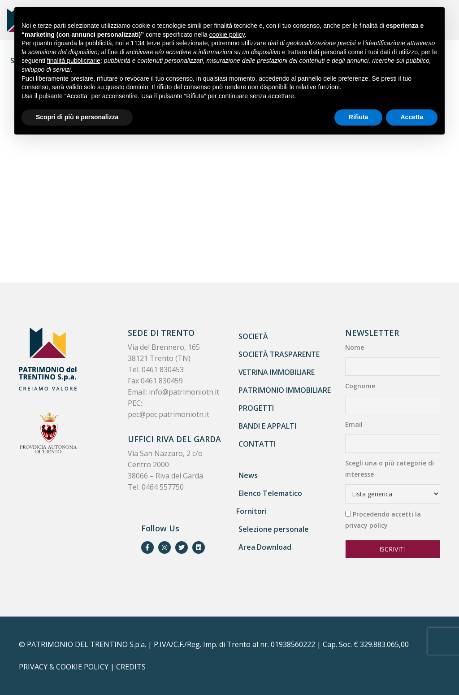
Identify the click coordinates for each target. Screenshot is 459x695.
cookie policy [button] (227, 34)
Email (354, 424)
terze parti (160, 43)
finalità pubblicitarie (73, 60)
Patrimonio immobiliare (284, 390)
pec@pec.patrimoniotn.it (168, 414)
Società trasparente (279, 354)
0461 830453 (163, 369)
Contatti (257, 444)
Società (253, 336)
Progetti (256, 408)
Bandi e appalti (267, 426)
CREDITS (131, 667)
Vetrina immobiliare (276, 372)
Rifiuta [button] (358, 117)
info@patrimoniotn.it (184, 392)
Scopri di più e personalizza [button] (77, 117)
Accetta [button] (411, 117)
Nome (354, 347)
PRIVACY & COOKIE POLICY (63, 667)
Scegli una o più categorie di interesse (389, 468)
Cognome (360, 386)
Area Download (264, 547)
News (248, 475)
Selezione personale (273, 529)
